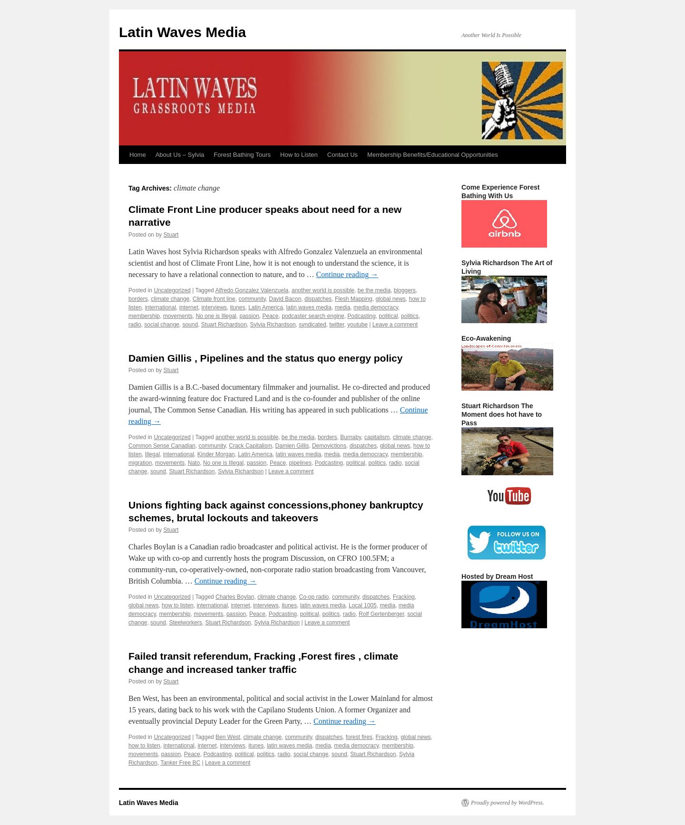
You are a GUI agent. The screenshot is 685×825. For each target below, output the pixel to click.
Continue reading (347, 274)
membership (144, 316)
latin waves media (309, 307)
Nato (194, 463)
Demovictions (329, 445)
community (251, 299)
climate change (170, 299)
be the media (374, 290)
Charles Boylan (234, 597)
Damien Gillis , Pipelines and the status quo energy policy (265, 358)
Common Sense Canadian (162, 445)
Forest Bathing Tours (242, 154)
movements (178, 316)
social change (161, 324)
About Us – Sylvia (180, 154)
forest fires (359, 737)
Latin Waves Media (182, 32)
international (160, 307)
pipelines (300, 463)
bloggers (405, 290)
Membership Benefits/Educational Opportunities (432, 154)
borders (138, 299)
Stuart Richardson (224, 324)
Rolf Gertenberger (381, 614)
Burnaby (350, 437)
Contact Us (342, 154)
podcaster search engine (313, 316)
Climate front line (214, 299)
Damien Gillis (292, 445)
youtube (357, 324)
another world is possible (323, 290)
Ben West (227, 737)
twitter (336, 324)
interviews (213, 307)
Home (137, 154)
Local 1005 (363, 605)
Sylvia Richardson (273, 324)
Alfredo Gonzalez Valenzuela (251, 290)
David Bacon (285, 299)
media (343, 307)
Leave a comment (395, 324)
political (388, 316)
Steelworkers (185, 622)
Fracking (404, 597)
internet (188, 307)
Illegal (152, 454)
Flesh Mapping (353, 299)
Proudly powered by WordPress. (507, 802)
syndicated (312, 324)
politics (410, 316)
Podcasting (361, 316)
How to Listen (299, 154)
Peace (271, 316)
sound (190, 324)
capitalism (377, 437)
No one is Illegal (216, 316)
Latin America (265, 307)
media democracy (375, 307)
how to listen (178, 605)
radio (134, 324)
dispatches (318, 299)
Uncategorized (172, 290)
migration (140, 463)
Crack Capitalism (250, 445)
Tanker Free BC (180, 762)
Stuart (170, 234)
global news (390, 299)
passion (249, 316)
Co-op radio (314, 597)
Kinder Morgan (216, 454)
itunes (237, 307)
